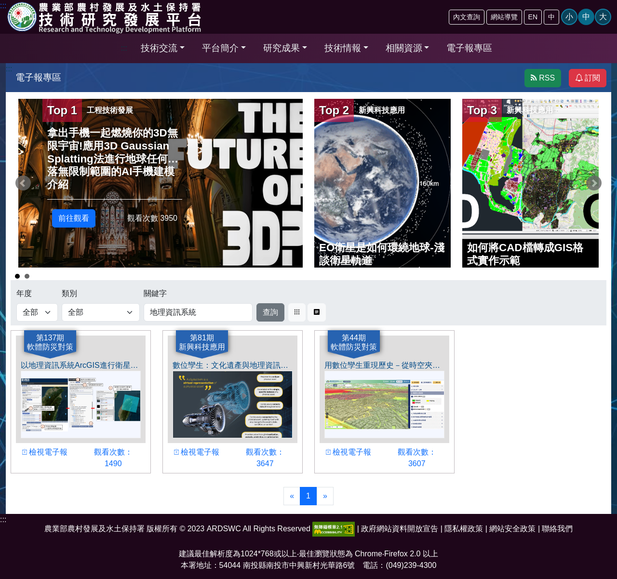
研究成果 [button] (281, 48)
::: (124, 48)
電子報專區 (469, 48)
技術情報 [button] (342, 48)
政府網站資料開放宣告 (399, 529)
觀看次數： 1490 (110, 459)
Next (594, 183)
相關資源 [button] (404, 48)
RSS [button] (543, 78)
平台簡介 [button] (220, 48)
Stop (602, 275)
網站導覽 (504, 17)
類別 (69, 293)
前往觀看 (73, 218)
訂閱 (587, 78)
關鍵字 (155, 293)
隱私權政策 (463, 529)
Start (594, 275)
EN (532, 17)
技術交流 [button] (159, 48)
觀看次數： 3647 (261, 459)
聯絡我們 (557, 529)
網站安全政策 (512, 529)
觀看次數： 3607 (413, 459)
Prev (23, 183)
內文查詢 (466, 17)
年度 (24, 293)
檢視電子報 (44, 453)
